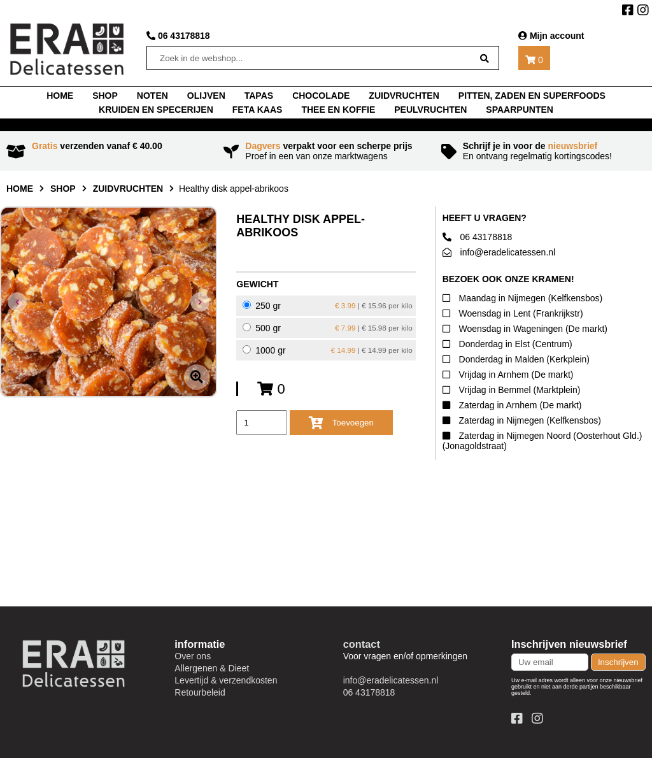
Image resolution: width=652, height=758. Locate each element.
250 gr (327, 306)
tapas (258, 95)
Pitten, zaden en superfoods (532, 95)
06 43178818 (178, 36)
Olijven (206, 95)
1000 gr (327, 350)
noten (152, 95)
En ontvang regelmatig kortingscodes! (543, 151)
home (59, 95)
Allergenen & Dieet (211, 668)
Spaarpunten (519, 109)
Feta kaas (257, 109)
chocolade (321, 95)
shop (105, 95)
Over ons (192, 656)
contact (361, 644)
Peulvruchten (430, 109)
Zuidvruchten (404, 95)
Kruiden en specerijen (156, 109)
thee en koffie (338, 109)
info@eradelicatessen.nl (499, 252)
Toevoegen (341, 423)
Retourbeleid (199, 692)
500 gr (327, 328)
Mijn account (551, 36)
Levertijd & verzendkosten (225, 680)
